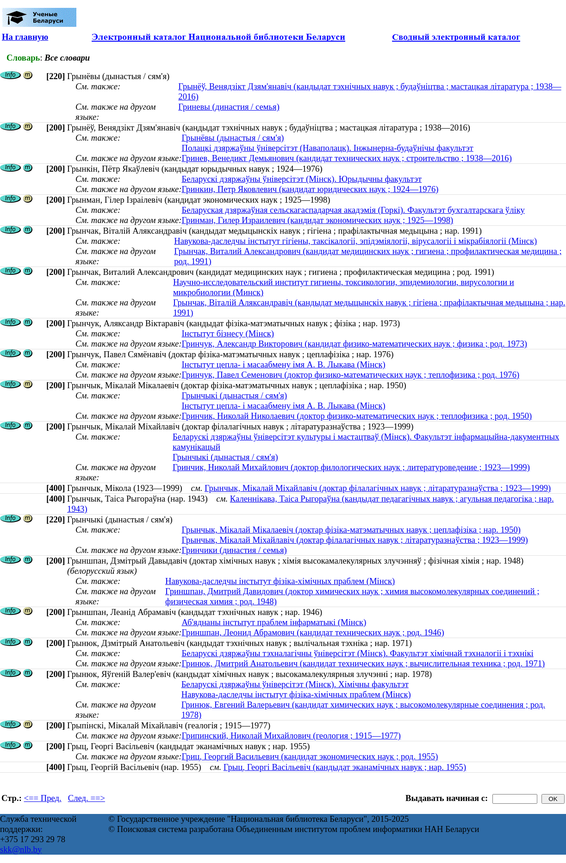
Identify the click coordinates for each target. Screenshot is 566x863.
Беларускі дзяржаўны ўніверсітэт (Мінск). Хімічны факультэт (295, 684)
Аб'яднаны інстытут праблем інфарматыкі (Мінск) (273, 622)
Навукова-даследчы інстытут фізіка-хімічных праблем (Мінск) (280, 581)
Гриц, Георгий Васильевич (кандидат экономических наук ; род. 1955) (309, 756)
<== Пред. (43, 798)
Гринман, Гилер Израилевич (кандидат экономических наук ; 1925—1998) (317, 220)
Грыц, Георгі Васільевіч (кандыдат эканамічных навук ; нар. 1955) (345, 767)
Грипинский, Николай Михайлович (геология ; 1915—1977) (291, 735)
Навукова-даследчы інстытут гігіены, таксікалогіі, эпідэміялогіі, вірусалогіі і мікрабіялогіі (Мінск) (355, 241)
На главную (25, 37)
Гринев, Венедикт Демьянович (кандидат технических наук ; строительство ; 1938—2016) (346, 158)
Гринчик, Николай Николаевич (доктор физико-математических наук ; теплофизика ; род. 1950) (356, 416)
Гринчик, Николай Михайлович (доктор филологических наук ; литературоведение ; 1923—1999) (351, 467)
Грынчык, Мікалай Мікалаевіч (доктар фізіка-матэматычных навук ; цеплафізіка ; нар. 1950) (351, 529)
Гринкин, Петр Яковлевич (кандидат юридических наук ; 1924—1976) (309, 189)
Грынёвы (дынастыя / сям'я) (232, 138)
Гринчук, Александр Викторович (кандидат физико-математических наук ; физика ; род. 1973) (354, 343)
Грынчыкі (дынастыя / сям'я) (234, 395)
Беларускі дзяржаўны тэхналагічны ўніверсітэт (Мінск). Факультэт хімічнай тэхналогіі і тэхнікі (357, 653)
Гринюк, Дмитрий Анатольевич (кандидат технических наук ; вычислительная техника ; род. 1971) (363, 663)
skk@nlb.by (21, 849)
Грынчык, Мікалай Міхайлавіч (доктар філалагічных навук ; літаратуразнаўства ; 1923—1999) (378, 488)
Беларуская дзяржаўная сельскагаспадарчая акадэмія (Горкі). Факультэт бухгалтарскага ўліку (352, 210)
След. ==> (86, 798)
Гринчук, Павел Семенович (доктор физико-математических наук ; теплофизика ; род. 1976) (350, 374)
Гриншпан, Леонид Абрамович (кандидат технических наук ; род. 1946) (312, 632)
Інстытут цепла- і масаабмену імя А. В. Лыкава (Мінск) (283, 364)
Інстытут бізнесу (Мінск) (227, 333)
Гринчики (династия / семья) (233, 550)
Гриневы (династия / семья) (229, 107)
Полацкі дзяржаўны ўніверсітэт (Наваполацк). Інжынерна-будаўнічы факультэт (327, 148)
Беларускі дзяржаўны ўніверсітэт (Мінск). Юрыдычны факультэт (301, 179)
